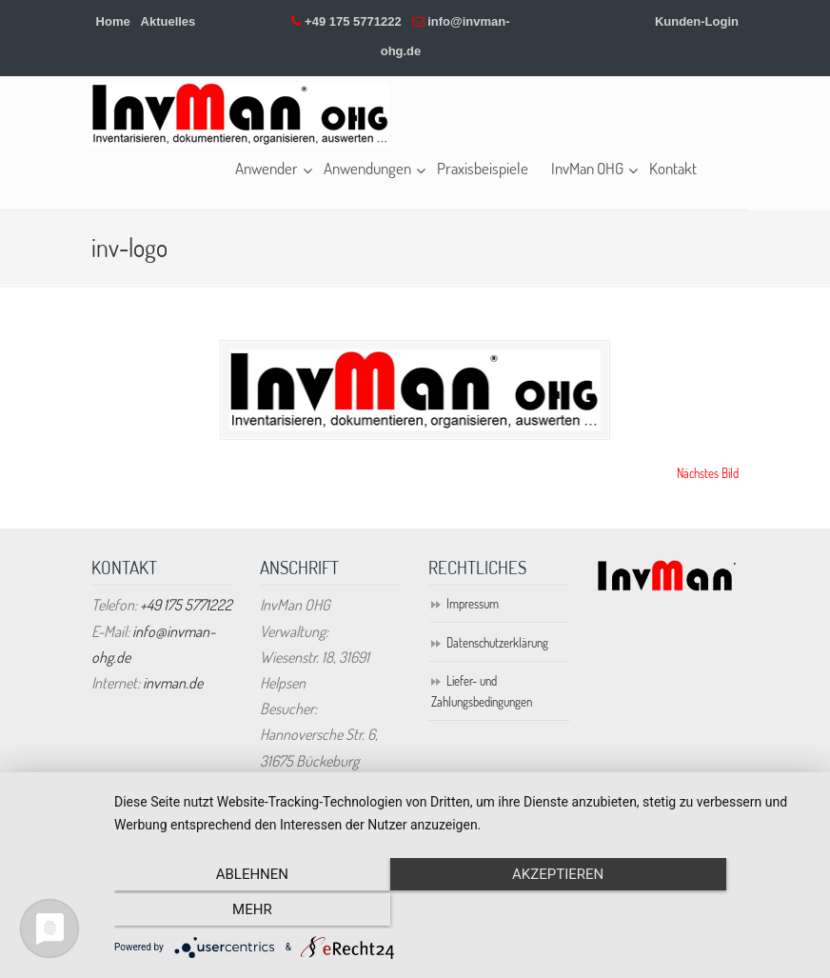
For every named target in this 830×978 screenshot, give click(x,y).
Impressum (472, 604)
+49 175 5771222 (353, 21)
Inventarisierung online (240, 114)
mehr (706, 912)
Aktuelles (168, 21)
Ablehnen (219, 912)
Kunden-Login (697, 21)
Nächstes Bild (708, 473)
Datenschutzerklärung (497, 642)
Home (113, 21)
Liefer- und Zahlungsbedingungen (481, 691)
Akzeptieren (462, 912)
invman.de (173, 683)
